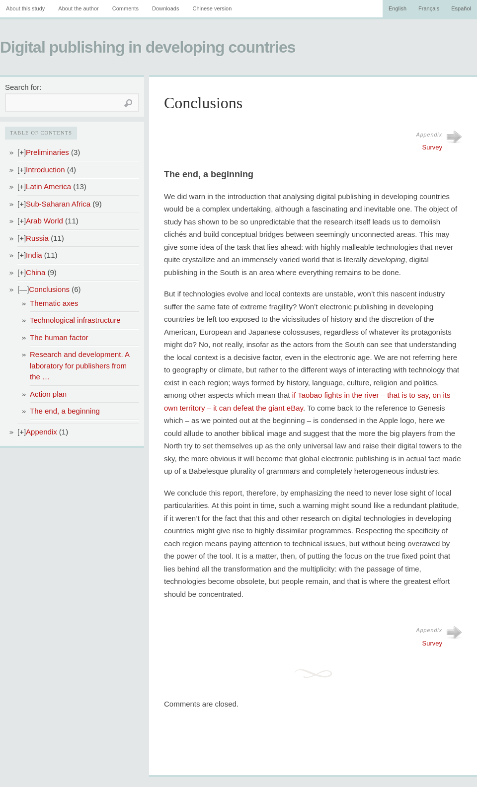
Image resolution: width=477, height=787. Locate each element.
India (34, 255)
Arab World (44, 220)
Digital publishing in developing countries (147, 47)
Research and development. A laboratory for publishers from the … (79, 365)
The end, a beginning (65, 411)
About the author (78, 8)
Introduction (45, 169)
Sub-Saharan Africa (58, 204)
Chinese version (212, 8)
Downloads (165, 8)
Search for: (23, 87)
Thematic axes (54, 303)
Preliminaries (47, 152)
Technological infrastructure (75, 320)
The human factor (59, 337)
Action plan (48, 394)
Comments (125, 8)
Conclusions (49, 289)
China (35, 272)
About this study (25, 8)
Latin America (48, 186)
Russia (37, 238)
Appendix (41, 432)
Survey (432, 147)
